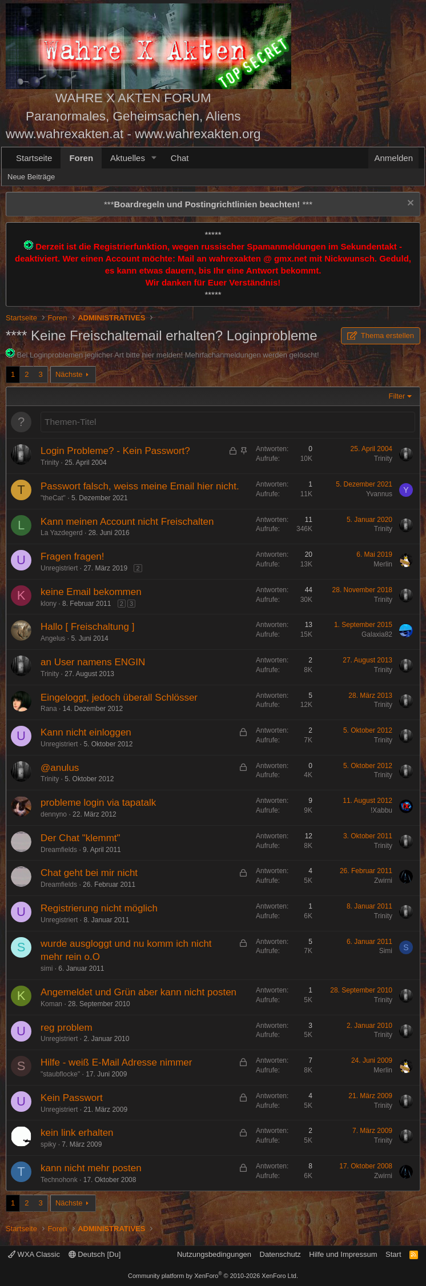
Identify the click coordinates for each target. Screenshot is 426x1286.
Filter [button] (397, 396)
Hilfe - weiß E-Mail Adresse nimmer (116, 1062)
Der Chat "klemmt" (80, 838)
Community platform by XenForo (213, 1275)
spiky (48, 1144)
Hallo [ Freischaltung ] (87, 626)
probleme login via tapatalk (98, 802)
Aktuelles (127, 158)
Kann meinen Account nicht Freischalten (127, 521)
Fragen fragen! (73, 556)
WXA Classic (34, 1254)
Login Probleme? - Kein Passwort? (115, 450)
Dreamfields (59, 850)
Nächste (69, 374)
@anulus (60, 767)
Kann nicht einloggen (86, 732)
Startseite (34, 158)
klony (49, 604)
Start (393, 1254)
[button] (154, 157)
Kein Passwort (72, 1097)
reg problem (67, 1027)
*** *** (208, 204)
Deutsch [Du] (95, 1254)
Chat (180, 158)
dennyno (54, 814)
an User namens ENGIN (93, 662)
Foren (81, 158)
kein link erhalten (77, 1132)
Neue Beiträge (31, 176)
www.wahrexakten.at (64, 134)
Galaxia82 (376, 634)
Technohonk (59, 1180)
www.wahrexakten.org (197, 134)
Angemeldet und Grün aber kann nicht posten (138, 992)
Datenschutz (280, 1254)
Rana (49, 709)
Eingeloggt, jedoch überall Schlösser (119, 697)
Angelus (53, 638)
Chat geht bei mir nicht (89, 872)
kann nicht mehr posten (91, 1168)
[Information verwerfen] (409, 204)
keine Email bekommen (91, 591)
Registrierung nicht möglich (99, 908)
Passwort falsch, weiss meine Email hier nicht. (140, 486)
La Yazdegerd (62, 533)
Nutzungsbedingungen (214, 1254)
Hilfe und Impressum (343, 1254)
